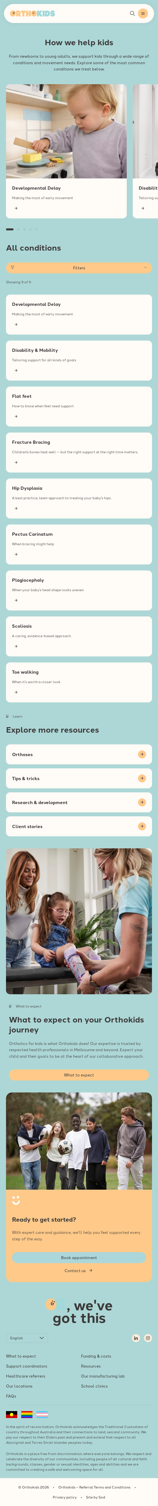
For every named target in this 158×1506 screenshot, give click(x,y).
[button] (143, 13)
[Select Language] (27, 1338)
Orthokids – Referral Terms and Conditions (94, 1487)
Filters (79, 267)
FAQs (11, 1396)
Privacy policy (65, 1497)
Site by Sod (95, 1497)
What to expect (21, 1356)
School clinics (94, 1386)
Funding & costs (96, 1356)
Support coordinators (26, 1366)
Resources (91, 1366)
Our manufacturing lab (103, 1376)
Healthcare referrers (25, 1376)
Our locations (19, 1386)
